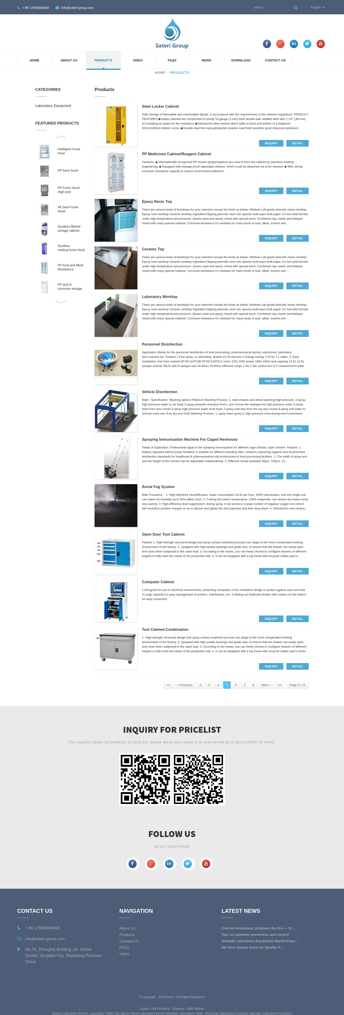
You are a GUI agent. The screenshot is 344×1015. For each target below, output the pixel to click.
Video (138, 59)
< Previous (185, 684)
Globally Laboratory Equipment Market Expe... (261, 940)
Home (34, 59)
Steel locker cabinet (163, 106)
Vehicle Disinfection (162, 391)
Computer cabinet (160, 581)
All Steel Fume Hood (68, 208)
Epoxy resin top (159, 201)
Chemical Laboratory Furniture (226, 1012)
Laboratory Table (191, 1012)
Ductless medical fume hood (71, 247)
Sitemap (178, 1008)
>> (279, 684)
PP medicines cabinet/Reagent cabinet (181, 153)
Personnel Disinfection (165, 344)
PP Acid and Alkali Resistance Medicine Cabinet (70, 267)
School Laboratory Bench (70, 1012)
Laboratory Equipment (53, 105)
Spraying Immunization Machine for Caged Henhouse (196, 439)
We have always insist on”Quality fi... (253, 946)
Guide (144, 1008)
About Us (69, 59)
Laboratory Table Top (104, 1012)
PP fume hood (68, 170)
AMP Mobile (195, 1008)
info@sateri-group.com (77, 7)
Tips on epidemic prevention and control (256, 934)
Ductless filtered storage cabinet (69, 228)
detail (297, 142)
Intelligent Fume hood (69, 150)
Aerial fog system (160, 486)
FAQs (172, 59)
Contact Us (275, 59)
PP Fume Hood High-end (68, 189)
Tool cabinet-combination (168, 629)
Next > (266, 684)
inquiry (271, 142)
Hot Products (160, 1008)
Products (103, 59)
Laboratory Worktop (162, 296)
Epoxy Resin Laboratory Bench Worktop (149, 1012)
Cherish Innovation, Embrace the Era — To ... (260, 927)
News (206, 59)
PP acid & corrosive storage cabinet (70, 286)
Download (241, 59)
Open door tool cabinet (166, 534)
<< (168, 684)
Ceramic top (154, 249)
